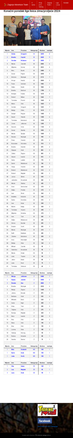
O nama (33, 4)
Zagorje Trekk (49, 4)
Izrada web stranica (28, 435)
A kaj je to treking (41, 5)
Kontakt (66, 3)
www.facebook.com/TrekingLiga (48, 426)
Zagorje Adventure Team (16, 5)
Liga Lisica (58, 5)
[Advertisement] (36, 389)
